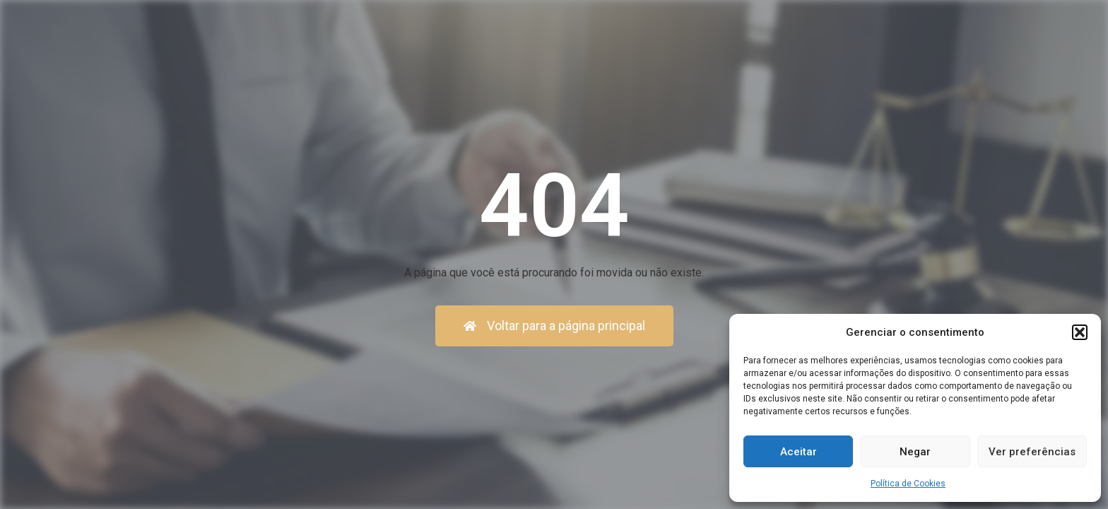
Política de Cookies (908, 483)
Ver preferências (1032, 451)
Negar (915, 451)
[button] (1080, 332)
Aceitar (798, 451)
